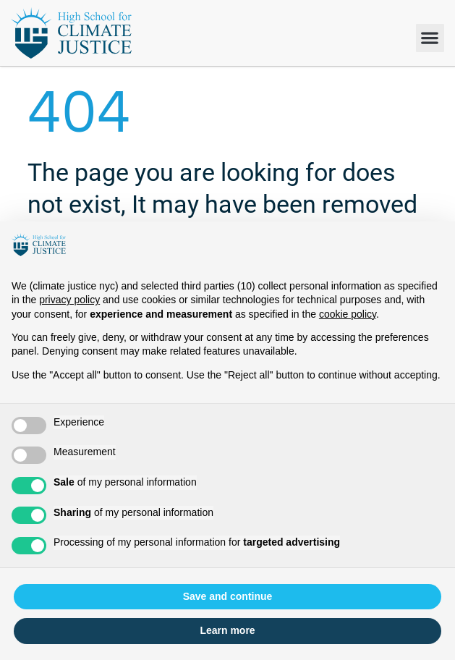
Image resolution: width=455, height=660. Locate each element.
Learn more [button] (227, 630)
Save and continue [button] (228, 596)
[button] (430, 38)
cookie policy (347, 314)
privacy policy (69, 299)
